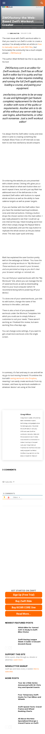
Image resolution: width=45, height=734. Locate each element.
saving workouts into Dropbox (23, 378)
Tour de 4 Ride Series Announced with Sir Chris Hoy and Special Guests (29, 685)
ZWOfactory (15, 53)
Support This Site (15, 654)
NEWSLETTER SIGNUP (16, 666)
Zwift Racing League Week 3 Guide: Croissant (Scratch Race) (29, 641)
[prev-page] (6, 647)
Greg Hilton (14, 33)
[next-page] (10, 647)
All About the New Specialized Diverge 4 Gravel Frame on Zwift (28, 721)
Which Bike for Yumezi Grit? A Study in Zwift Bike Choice (28, 629)
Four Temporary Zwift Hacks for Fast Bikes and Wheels (29, 697)
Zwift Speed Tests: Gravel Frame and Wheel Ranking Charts (30, 709)
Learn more (18, 660)
